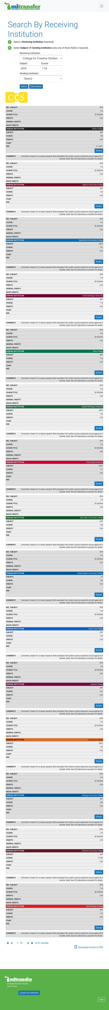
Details (99, 151)
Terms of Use (12, 986)
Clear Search (36, 86)
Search (24, 86)
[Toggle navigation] (102, 6)
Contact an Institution (29, 993)
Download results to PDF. (90, 947)
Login (101, 999)
